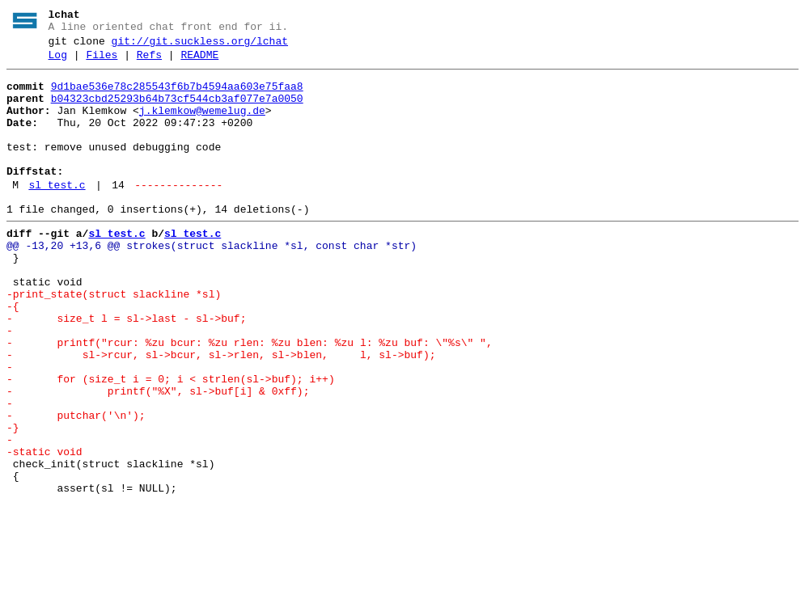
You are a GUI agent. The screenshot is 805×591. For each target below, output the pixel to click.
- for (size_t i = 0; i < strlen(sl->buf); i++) (170, 442)
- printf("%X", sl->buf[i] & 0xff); (157, 457)
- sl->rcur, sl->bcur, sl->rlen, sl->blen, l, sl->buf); (220, 413)
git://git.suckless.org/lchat (200, 46)
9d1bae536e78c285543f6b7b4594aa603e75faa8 (177, 96)
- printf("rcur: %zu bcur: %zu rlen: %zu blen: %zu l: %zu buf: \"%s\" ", (249, 398)
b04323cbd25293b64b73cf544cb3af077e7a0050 (177, 110)
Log (58, 62)
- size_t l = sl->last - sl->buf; (126, 369)
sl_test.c (56, 214)
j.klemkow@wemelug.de (202, 125)
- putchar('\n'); (76, 486)
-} (12, 500)
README (199, 62)
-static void (44, 529)
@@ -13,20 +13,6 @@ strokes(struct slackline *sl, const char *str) (211, 282)
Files (101, 62)
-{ (12, 355)
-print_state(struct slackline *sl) (113, 340)
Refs (149, 62)
